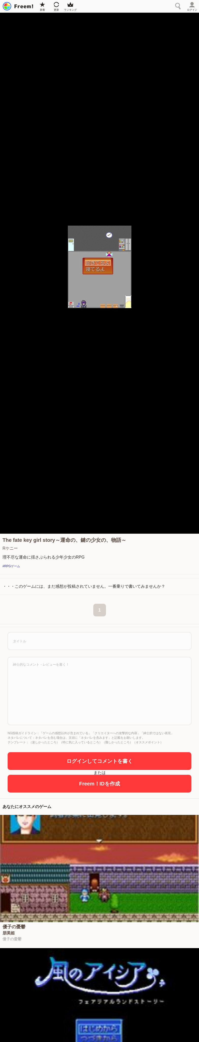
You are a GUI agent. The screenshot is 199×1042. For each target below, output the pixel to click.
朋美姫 (9, 933)
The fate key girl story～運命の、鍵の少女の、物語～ (64, 540)
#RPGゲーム (11, 566)
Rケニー (10, 548)
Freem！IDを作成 (99, 783)
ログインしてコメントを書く (100, 761)
